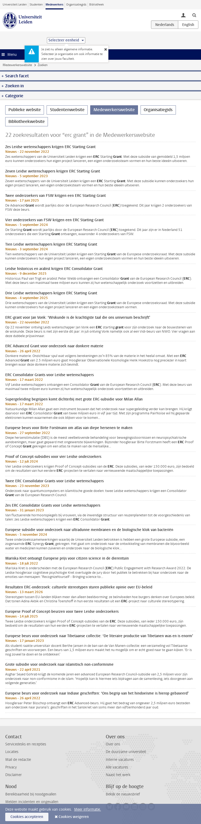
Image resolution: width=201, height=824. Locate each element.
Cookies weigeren (74, 816)
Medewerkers (54, 5)
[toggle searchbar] (194, 15)
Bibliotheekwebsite (26, 121)
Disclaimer (13, 774)
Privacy (11, 767)
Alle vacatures (117, 767)
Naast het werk (118, 774)
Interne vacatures (120, 759)
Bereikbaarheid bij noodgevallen (30, 794)
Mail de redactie (18, 759)
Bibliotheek (96, 5)
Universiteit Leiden (15, 5)
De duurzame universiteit (126, 751)
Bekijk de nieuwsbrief (123, 794)
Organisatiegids (76, 5)
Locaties (11, 751)
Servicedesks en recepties (25, 744)
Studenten (36, 5)
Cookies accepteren (26, 816)
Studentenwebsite (67, 109)
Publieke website (24, 109)
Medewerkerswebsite (17, 65)
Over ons (113, 744)
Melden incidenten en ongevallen (31, 801)
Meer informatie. (87, 809)
